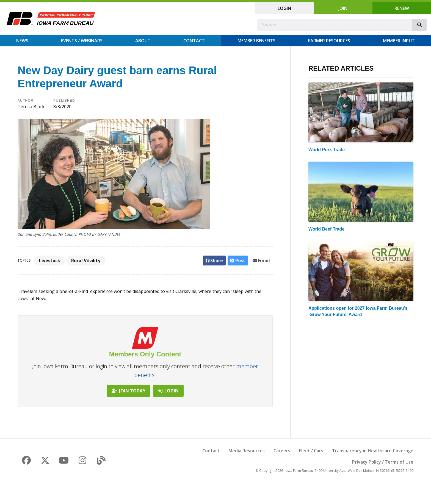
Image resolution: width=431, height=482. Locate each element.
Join (342, 8)
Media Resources (246, 451)
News (22, 41)
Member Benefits (256, 41)
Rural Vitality (85, 260)
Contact (194, 41)
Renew (401, 8)
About (143, 41)
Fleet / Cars (311, 451)
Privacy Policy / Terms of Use (382, 462)
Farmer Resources (329, 41)
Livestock (49, 260)
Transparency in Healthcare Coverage (372, 451)
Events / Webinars (82, 41)
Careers (281, 451)
